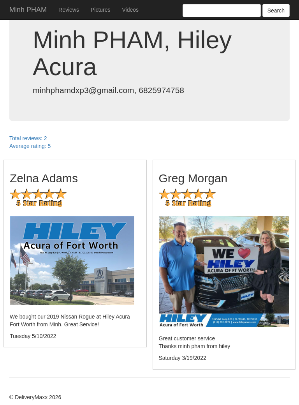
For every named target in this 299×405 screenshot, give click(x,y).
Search (276, 10)
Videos (130, 10)
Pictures (101, 10)
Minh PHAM (28, 10)
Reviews (68, 10)
